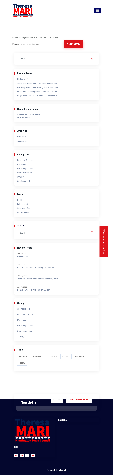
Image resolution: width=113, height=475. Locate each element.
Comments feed (24, 208)
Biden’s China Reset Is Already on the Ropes (36, 267)
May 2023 (21, 136)
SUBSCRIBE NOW (79, 399)
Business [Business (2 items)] (37, 357)
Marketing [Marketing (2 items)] (80, 357)
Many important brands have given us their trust (37, 87)
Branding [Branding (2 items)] (23, 357)
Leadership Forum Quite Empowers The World (37, 91)
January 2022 (23, 141)
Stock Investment (24, 173)
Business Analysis (25, 160)
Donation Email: (18, 44)
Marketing (21, 164)
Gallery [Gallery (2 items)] (66, 357)
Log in (19, 200)
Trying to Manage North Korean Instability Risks (37, 279)
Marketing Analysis (25, 168)
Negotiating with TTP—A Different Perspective (37, 96)
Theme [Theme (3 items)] (22, 363)
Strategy (20, 177)
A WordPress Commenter (29, 115)
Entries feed (22, 204)
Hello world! (22, 79)
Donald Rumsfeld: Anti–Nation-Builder (33, 290)
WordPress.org (23, 212)
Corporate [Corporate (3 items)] (52, 357)
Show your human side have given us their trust (37, 83)
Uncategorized (23, 181)
